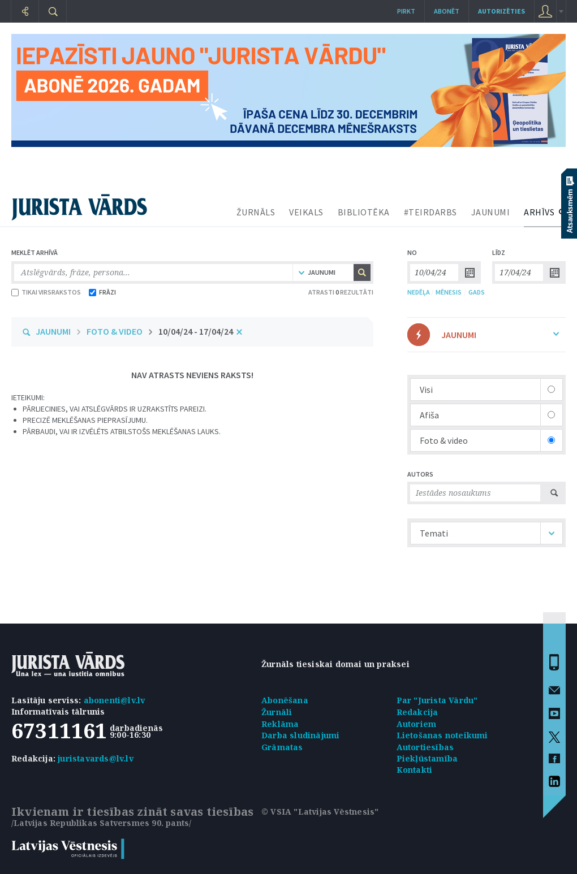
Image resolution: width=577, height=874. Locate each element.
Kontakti (415, 769)
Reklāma (280, 724)
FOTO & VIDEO (115, 331)
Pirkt (406, 11)
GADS (476, 292)
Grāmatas (282, 747)
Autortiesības (425, 747)
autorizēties (501, 11)
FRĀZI (102, 292)
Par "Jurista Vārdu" (437, 700)
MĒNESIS (449, 292)
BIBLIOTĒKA (364, 212)
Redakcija (417, 712)
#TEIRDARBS (430, 212)
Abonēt (446, 11)
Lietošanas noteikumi (442, 735)
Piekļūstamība (427, 758)
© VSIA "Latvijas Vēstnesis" (319, 811)
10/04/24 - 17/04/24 (195, 331)
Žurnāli (276, 712)
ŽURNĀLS (255, 212)
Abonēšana (284, 700)
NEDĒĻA (418, 292)
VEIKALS (306, 212)
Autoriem (417, 724)
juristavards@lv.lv (96, 758)
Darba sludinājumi (300, 735)
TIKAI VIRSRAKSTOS (46, 292)
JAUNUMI (490, 212)
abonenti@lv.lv (114, 700)
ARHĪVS (539, 212)
